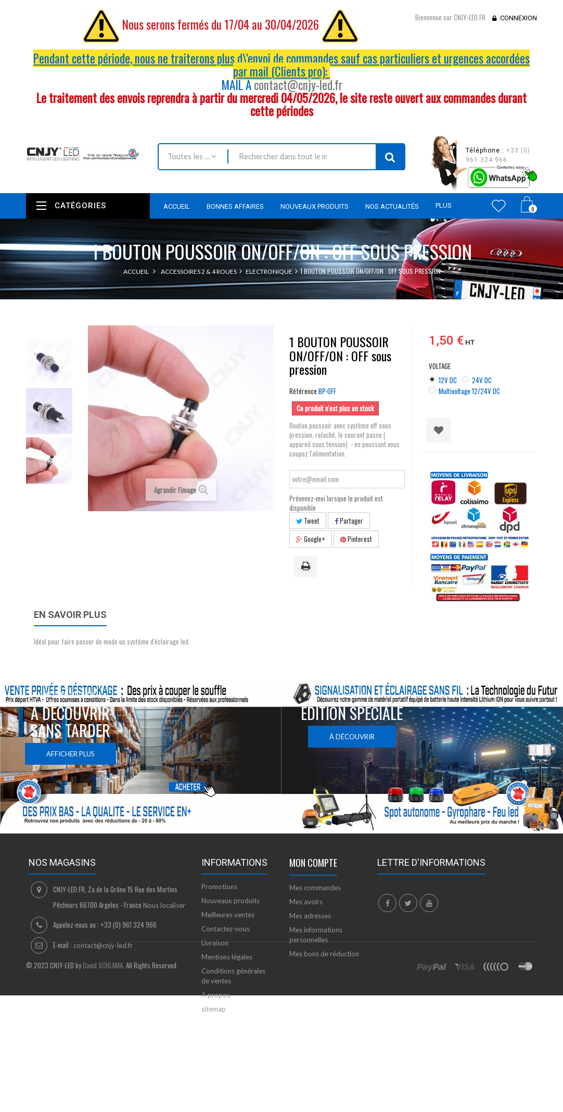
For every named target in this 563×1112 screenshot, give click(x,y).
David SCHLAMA (103, 1067)
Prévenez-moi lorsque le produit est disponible (336, 503)
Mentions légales (226, 957)
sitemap (213, 1009)
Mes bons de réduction (324, 954)
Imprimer (307, 567)
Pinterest (356, 539)
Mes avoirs (306, 902)
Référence (303, 391)
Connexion (518, 18)
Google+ (310, 539)
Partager (349, 520)
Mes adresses (310, 916)
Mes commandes (315, 887)
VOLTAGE (440, 366)
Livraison (214, 943)
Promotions (219, 886)
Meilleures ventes (227, 915)
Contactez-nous (225, 929)
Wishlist (499, 205)
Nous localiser (164, 905)
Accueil (136, 271)
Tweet (307, 520)
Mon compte (313, 862)
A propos (215, 995)
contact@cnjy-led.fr (298, 85)
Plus (444, 205)
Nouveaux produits (230, 900)
